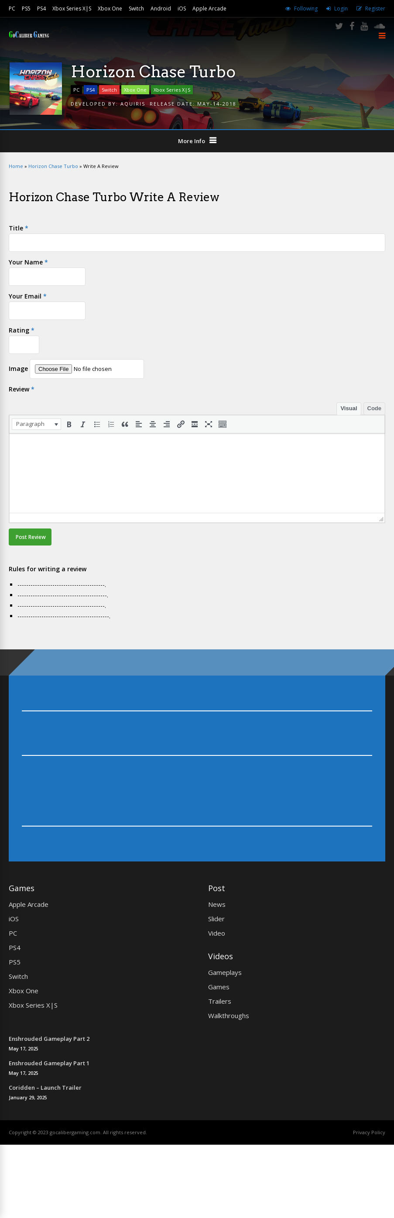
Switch (136, 8)
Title (18, 228)
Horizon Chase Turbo (53, 166)
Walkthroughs (228, 1015)
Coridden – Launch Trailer (45, 1087)
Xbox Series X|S (71, 8)
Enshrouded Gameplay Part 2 (49, 1039)
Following (306, 8)
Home (16, 166)
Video (216, 933)
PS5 (26, 8)
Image (18, 368)
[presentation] (36, 424)
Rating (21, 330)
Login (341, 8)
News (217, 904)
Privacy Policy (369, 1132)
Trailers (219, 1001)
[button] (36, 424)
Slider (216, 918)
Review (21, 389)
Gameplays (225, 972)
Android (161, 8)
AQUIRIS (132, 103)
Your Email (28, 296)
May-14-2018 (216, 103)
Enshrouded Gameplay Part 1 (49, 1063)
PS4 (41, 8)
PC (12, 8)
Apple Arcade (209, 8)
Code (374, 408)
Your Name (28, 262)
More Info (191, 141)
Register (375, 8)
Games (219, 986)
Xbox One (110, 8)
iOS (182, 8)
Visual (348, 408)
